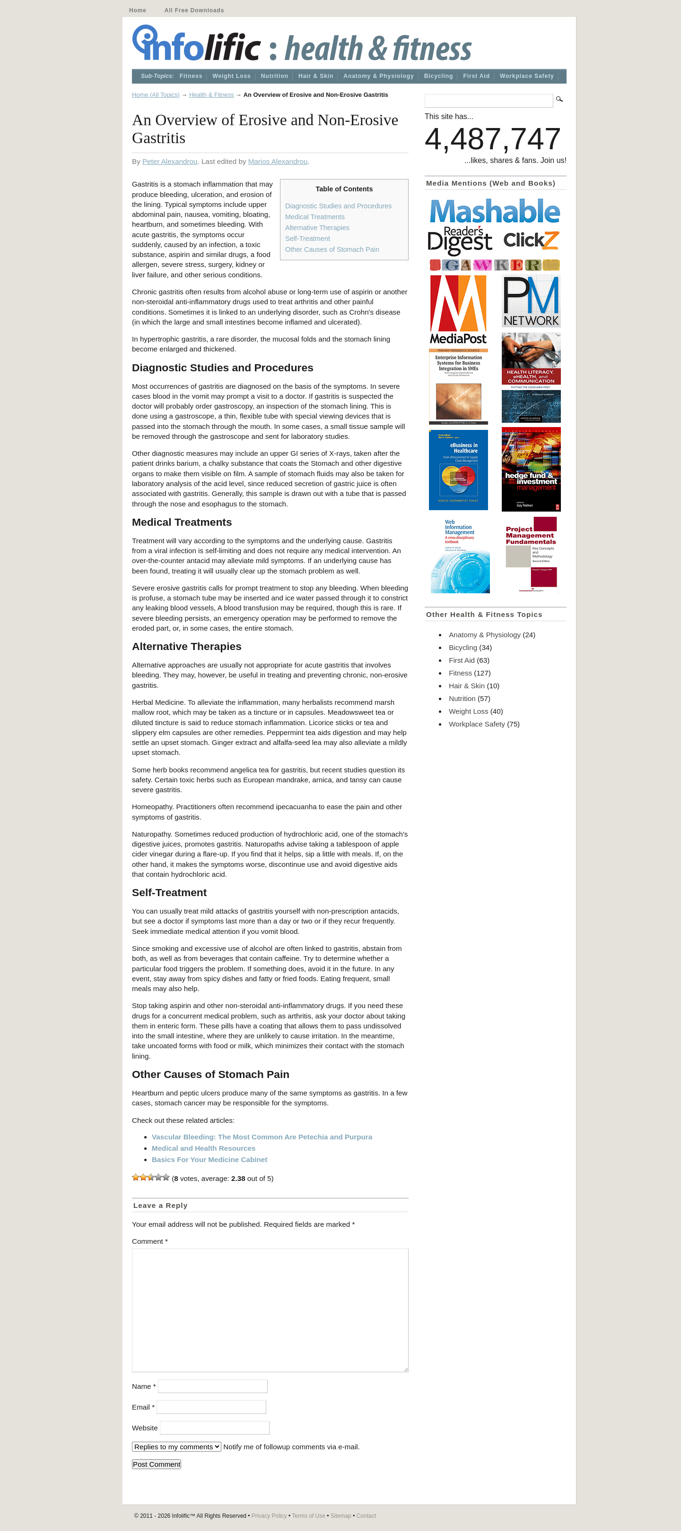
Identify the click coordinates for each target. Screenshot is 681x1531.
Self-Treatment (307, 238)
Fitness (191, 76)
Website (145, 1428)
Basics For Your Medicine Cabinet (209, 1159)
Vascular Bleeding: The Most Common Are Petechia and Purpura (262, 1137)
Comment (150, 1241)
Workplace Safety (527, 76)
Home (138, 10)
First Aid (476, 76)
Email (143, 1407)
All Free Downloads (194, 10)
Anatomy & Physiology (378, 76)
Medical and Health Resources (203, 1148)
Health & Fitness (211, 94)
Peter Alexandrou (170, 161)
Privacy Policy (269, 1516)
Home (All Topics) (156, 94)
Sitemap (341, 1516)
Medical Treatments (315, 217)
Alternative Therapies (317, 227)
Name (144, 1386)
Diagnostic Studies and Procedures (338, 206)
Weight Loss (231, 76)
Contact (366, 1516)
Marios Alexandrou (278, 161)
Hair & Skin (315, 76)
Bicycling (439, 76)
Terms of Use (308, 1516)
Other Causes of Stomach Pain (332, 249)
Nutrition (274, 76)
